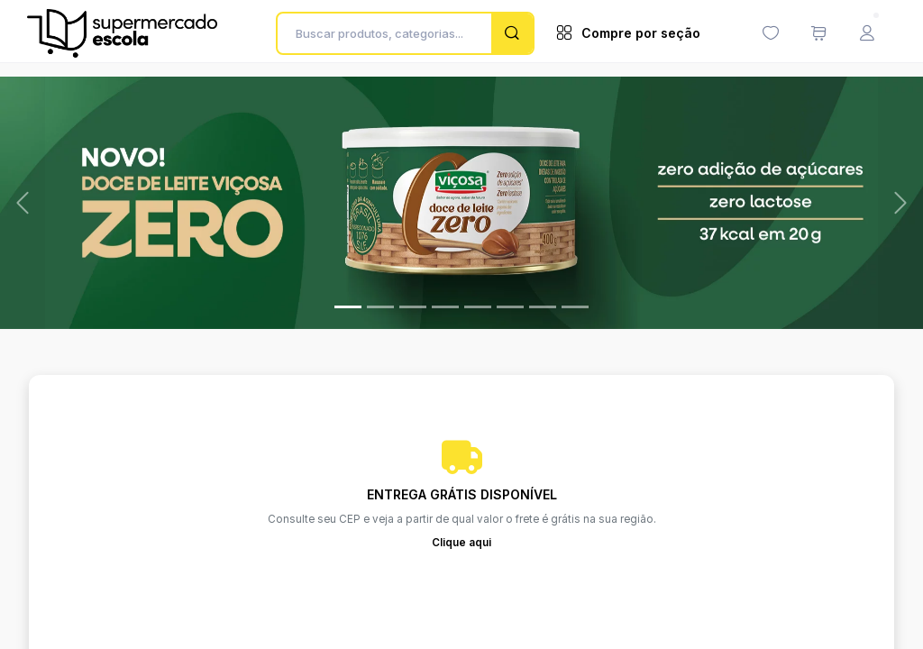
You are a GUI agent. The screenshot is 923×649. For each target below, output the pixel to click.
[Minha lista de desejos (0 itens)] (770, 33)
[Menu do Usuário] (867, 33)
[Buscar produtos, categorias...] (389, 33)
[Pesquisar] (512, 33)
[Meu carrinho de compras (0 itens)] (818, 33)
